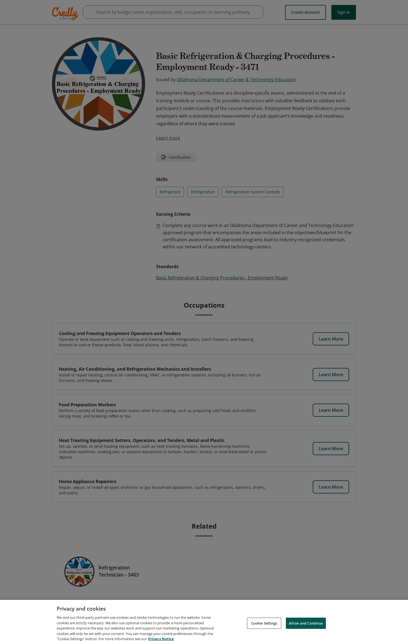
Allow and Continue (306, 629)
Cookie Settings (264, 629)
